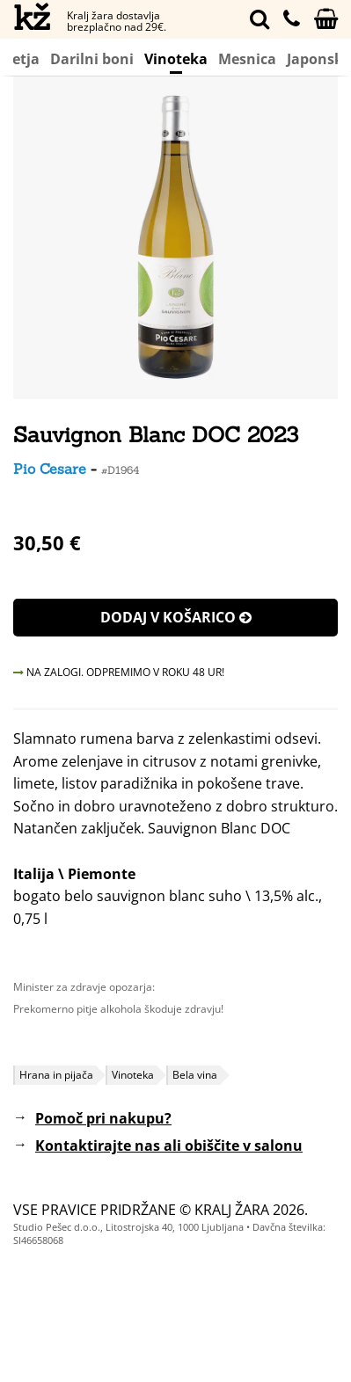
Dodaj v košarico (176, 617)
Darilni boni (92, 59)
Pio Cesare (49, 468)
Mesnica (247, 59)
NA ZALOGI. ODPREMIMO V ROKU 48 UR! (118, 672)
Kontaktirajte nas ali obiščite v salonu (169, 1145)
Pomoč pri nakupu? (103, 1118)
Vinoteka (176, 61)
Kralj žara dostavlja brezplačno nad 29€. (116, 21)
